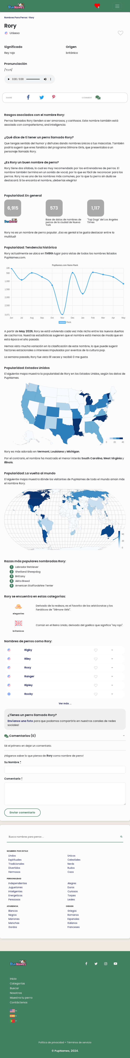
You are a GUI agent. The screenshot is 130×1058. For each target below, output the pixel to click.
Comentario (13, 778)
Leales (71, 899)
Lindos (12, 855)
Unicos (71, 855)
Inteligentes (15, 891)
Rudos (71, 868)
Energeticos (15, 895)
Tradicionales (16, 864)
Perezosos (14, 899)
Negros (12, 915)
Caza (71, 872)
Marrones (13, 919)
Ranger (29, 676)
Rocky (28, 694)
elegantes (18, 609)
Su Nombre (12, 762)
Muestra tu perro (21, 998)
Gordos (12, 927)
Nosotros (16, 993)
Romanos (73, 915)
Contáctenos (18, 1002)
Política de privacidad (51, 1042)
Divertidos (14, 868)
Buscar (14, 988)
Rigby (28, 650)
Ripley (28, 685)
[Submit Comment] (22, 813)
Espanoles (73, 919)
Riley (27, 659)
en (13, 1010)
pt (13, 1020)
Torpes (72, 895)
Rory (31, 17)
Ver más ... (65, 703)
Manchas (13, 923)
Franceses (74, 927)
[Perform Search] (121, 837)
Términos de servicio (79, 1042)
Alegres (72, 883)
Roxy (27, 667)
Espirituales (14, 859)
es (13, 1015)
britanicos (18, 626)
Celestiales (74, 859)
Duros (71, 887)
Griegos (72, 911)
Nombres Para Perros (15, 17)
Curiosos (73, 891)
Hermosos (14, 872)
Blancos (13, 911)
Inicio (13, 979)
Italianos (72, 923)
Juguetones (15, 887)
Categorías (17, 983)
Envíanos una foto (20, 721)
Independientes (17, 883)
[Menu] (117, 6)
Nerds (71, 864)
